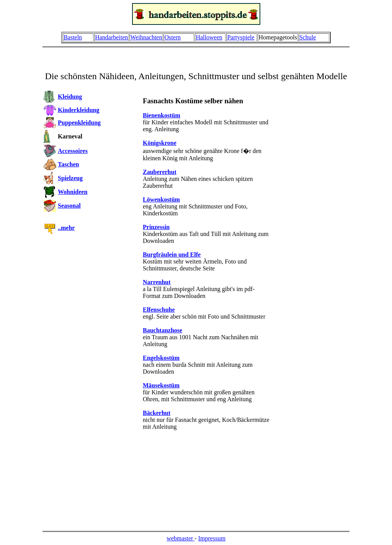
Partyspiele (240, 37)
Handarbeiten (111, 37)
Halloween (209, 37)
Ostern (172, 37)
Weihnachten (146, 37)
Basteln (73, 37)
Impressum (211, 538)
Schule (307, 37)
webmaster (180, 538)
